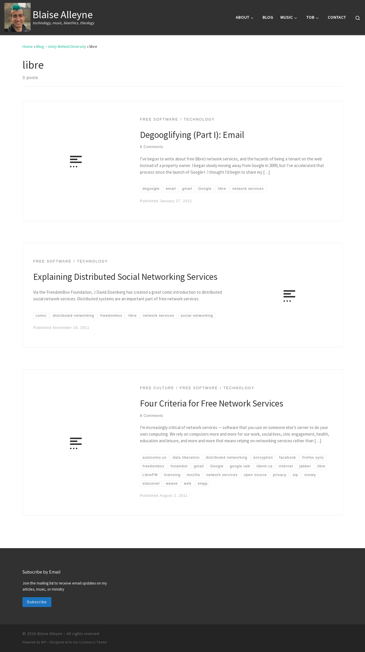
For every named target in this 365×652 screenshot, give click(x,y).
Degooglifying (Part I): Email (192, 134)
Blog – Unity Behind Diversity (61, 46)
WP (43, 642)
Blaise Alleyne (50, 633)
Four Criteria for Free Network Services (211, 403)
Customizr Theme (93, 642)
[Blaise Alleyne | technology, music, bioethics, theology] (17, 16)
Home (28, 46)
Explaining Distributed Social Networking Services (125, 276)
